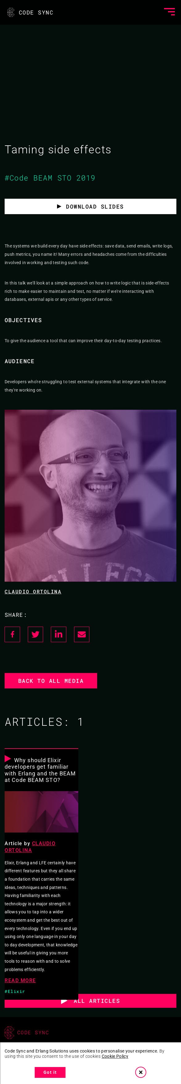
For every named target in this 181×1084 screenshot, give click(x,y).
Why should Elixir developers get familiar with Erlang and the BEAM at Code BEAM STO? (40, 770)
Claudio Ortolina (33, 591)
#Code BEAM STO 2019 (50, 178)
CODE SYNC (29, 12)
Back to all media (51, 680)
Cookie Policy (115, 1056)
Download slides (95, 206)
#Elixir (15, 991)
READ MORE (20, 980)
